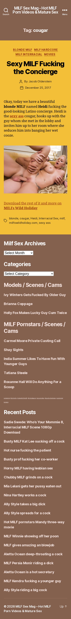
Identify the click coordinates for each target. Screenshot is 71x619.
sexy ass (44, 223)
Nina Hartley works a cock (25, 495)
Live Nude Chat (7, 398)
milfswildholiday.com (23, 223)
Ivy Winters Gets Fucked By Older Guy (35, 295)
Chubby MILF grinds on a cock (28, 477)
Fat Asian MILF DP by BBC (22, 398)
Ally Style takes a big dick (24, 504)
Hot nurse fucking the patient (27, 450)
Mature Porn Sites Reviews (50, 398)
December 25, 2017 (38, 87)
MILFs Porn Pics (13, 398)
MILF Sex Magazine (32, 398)
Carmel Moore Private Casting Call (32, 341)
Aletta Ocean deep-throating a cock (33, 554)
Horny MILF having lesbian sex (28, 468)
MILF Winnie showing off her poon (31, 536)
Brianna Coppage (18, 304)
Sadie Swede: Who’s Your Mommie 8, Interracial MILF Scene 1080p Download (34, 427)
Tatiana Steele (15, 373)
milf (62, 218)
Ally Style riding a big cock (25, 590)
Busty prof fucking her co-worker (31, 459)
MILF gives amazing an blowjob (29, 545)
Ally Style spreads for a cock (27, 513)
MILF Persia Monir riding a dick (28, 563)
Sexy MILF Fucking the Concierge (35, 68)
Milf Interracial (29, 54)
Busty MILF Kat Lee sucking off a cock (34, 441)
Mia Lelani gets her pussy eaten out (32, 486)
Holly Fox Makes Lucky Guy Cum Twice (35, 313)
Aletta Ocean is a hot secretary (29, 572)
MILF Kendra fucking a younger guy (32, 581)
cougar (24, 218)
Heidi (33, 218)
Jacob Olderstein (40, 81)
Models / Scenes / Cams (33, 285)
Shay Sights (13, 350)
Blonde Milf (22, 49)
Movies (49, 54)
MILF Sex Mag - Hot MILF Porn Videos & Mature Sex (35, 10)
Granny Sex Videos (40, 398)
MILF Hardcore (46, 49)
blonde (13, 218)
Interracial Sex (48, 218)
